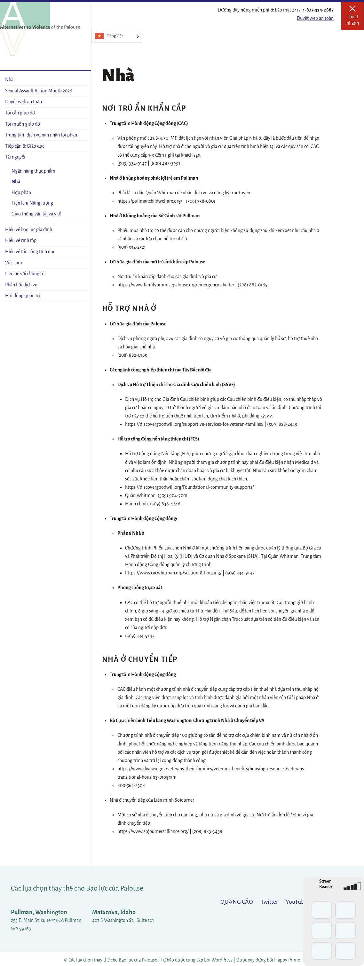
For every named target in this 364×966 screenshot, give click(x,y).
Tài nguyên (16, 157)
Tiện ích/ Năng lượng (32, 203)
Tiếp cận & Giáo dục (24, 146)
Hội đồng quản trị (22, 295)
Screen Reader (325, 884)
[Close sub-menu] (82, 157)
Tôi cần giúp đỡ (20, 112)
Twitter (269, 902)
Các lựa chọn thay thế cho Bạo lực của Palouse (77, 888)
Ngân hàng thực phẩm (33, 171)
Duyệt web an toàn (315, 18)
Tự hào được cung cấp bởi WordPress (197, 959)
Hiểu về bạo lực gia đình (28, 229)
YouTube (296, 902)
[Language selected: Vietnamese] (116, 36)
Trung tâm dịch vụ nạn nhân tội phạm (42, 134)
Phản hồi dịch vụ (21, 284)
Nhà (9, 79)
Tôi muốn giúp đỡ (22, 124)
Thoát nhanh (355, 18)
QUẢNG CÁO (236, 902)
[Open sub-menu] (82, 113)
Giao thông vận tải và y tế (36, 213)
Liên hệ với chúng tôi (25, 273)
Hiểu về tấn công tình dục (30, 251)
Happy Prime (287, 959)
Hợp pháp (21, 192)
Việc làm (13, 262)
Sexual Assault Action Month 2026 (38, 90)
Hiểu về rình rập (20, 240)
